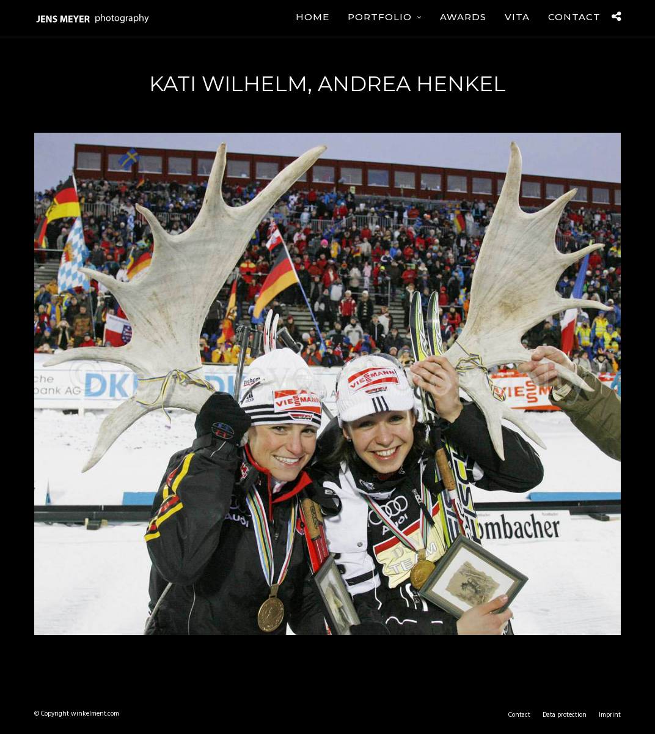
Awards (463, 17)
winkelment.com (95, 713)
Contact (574, 17)
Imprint (610, 715)
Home (312, 17)
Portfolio (380, 17)
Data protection (565, 715)
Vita (517, 17)
